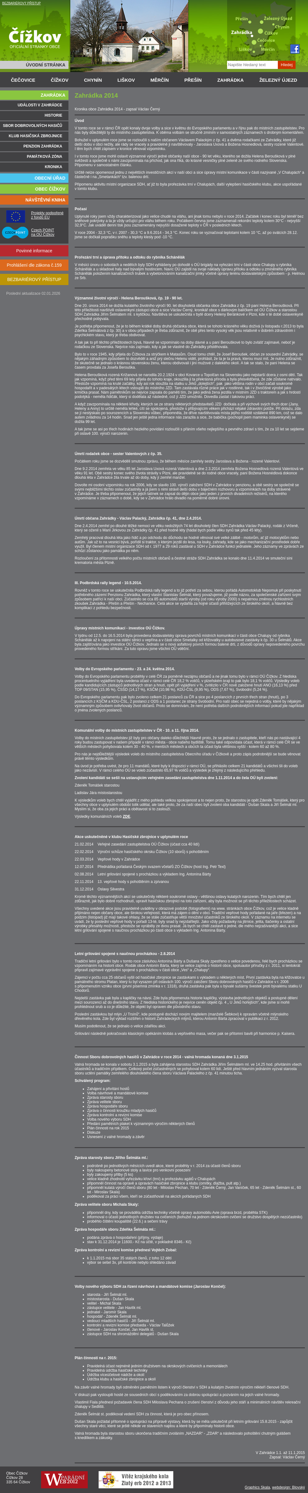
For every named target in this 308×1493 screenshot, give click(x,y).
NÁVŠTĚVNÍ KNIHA (45, 199)
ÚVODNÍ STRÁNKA (45, 64)
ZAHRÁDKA (230, 80)
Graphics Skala (257, 1487)
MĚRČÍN (159, 80)
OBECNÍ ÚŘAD (50, 178)
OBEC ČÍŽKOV (50, 189)
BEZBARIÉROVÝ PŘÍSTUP (21, 3)
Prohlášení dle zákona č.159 (34, 265)
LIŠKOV (126, 80)
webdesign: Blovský (288, 1487)
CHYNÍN (93, 80)
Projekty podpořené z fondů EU (47, 215)
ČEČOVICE (23, 80)
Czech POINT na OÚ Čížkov (42, 232)
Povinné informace (34, 250)
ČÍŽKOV (59, 80)
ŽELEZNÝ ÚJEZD (278, 80)
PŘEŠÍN (193, 80)
